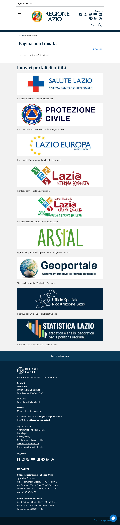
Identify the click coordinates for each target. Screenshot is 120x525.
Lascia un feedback (60, 356)
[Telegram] (43, 459)
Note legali (22, 433)
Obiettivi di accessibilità (28, 443)
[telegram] (91, 18)
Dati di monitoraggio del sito (30, 447)
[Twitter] (90, 14)
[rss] (100, 18)
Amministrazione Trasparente (31, 429)
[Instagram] (85, 14)
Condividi (97, 49)
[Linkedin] (100, 14)
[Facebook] (80, 14)
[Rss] (52, 459)
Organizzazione (24, 426)
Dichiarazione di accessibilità (30, 440)
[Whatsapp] (95, 18)
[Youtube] (95, 14)
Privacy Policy (23, 436)
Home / (21, 35)
